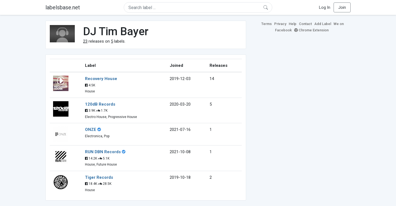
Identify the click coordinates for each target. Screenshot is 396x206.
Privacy (280, 24)
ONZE (90, 129)
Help (292, 24)
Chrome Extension (311, 30)
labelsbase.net (62, 7)
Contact (305, 24)
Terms (266, 24)
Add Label (322, 24)
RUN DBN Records (103, 151)
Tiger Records (99, 177)
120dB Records (100, 104)
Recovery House (101, 78)
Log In (324, 7)
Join (342, 7)
